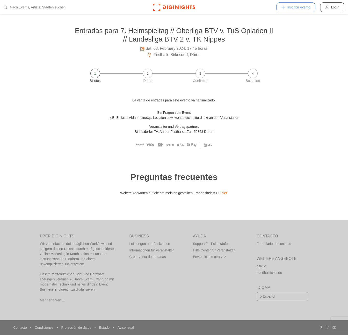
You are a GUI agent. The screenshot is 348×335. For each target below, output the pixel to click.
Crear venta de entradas (147, 257)
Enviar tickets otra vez (209, 257)
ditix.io (261, 266)
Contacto (20, 327)
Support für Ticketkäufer (211, 244)
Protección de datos (76, 327)
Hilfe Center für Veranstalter (214, 250)
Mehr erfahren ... (52, 300)
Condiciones (44, 327)
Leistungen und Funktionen (149, 244)
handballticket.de (269, 273)
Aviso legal (125, 327)
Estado (104, 327)
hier (224, 193)
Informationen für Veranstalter (151, 250)
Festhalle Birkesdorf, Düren (173, 55)
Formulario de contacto (274, 244)
